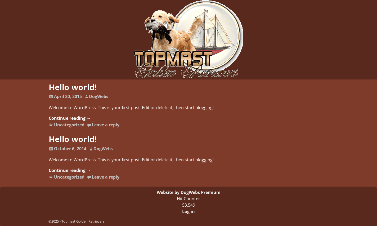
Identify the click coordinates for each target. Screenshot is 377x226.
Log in (188, 211)
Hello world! (73, 87)
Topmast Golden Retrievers (82, 221)
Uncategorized (69, 125)
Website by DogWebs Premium (189, 192)
